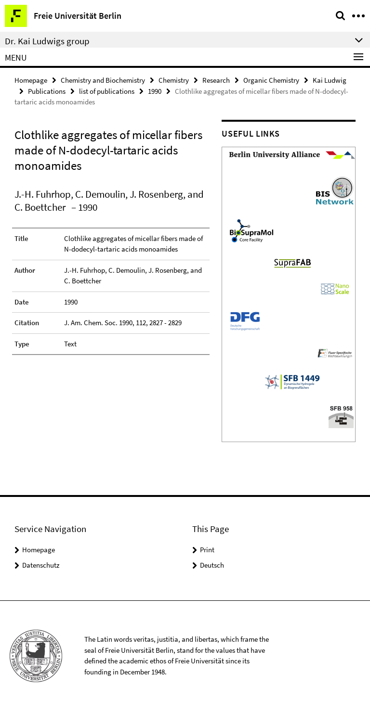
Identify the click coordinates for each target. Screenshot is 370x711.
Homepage (30, 80)
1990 (154, 91)
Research (216, 80)
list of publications (106, 91)
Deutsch (212, 565)
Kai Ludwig (329, 80)
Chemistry (174, 80)
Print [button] (207, 549)
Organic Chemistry (271, 80)
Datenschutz (40, 565)
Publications (47, 91)
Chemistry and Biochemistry (103, 80)
